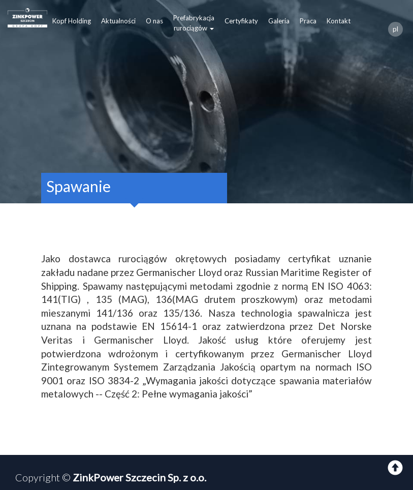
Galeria (279, 21)
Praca (308, 21)
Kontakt (339, 21)
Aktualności (118, 21)
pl (395, 29)
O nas (154, 21)
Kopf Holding (71, 21)
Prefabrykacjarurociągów (193, 23)
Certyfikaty (241, 21)
